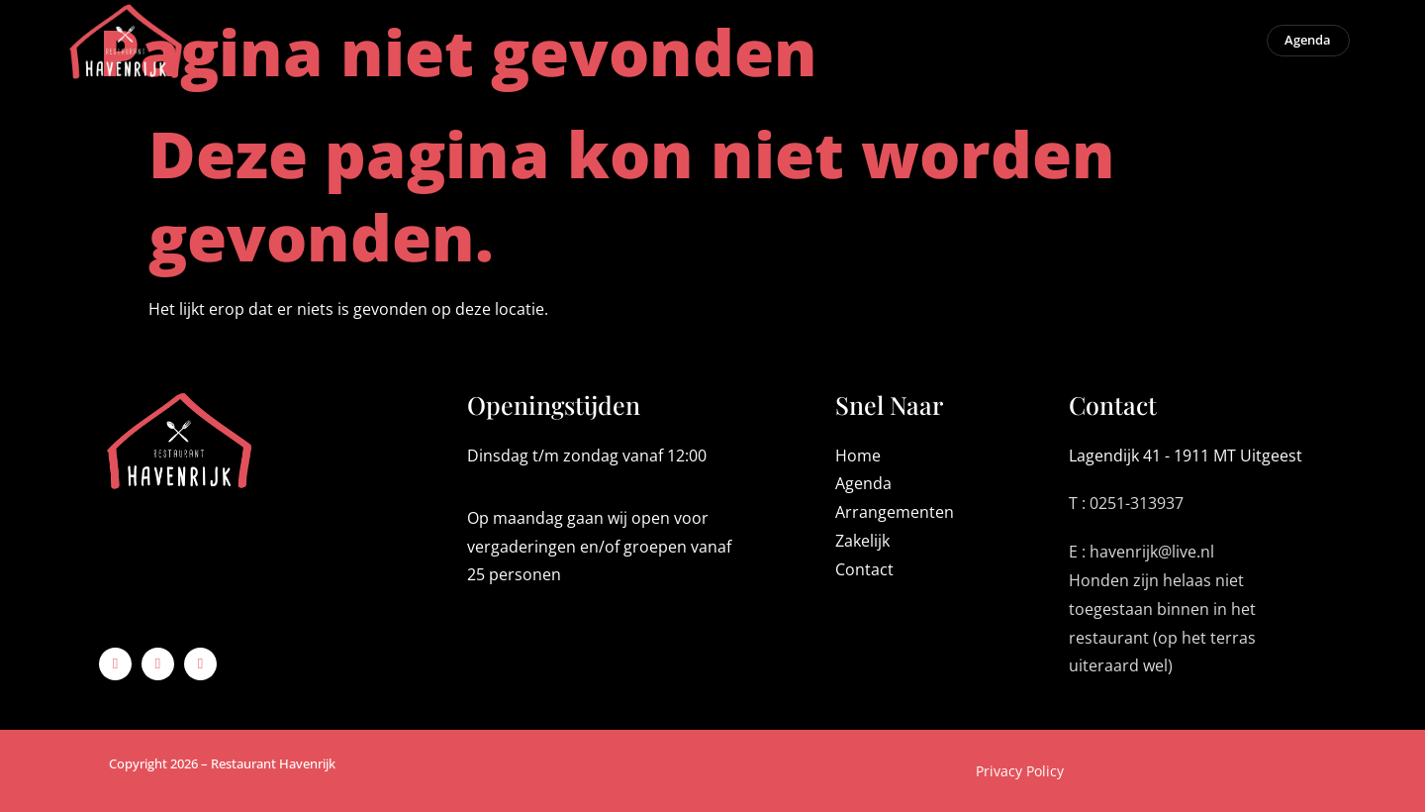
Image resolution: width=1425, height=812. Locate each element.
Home (436, 50)
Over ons (1159, 49)
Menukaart (549, 49)
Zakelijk (1045, 50)
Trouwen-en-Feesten (891, 49)
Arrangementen (704, 49)
